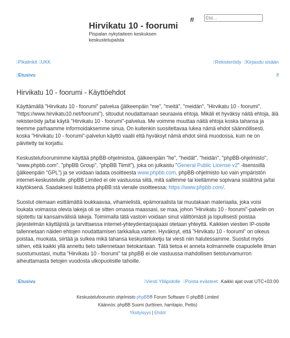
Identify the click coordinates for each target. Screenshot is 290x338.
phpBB (143, 297)
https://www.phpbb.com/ (196, 187)
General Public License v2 (207, 165)
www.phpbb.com (156, 173)
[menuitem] (45, 62)
